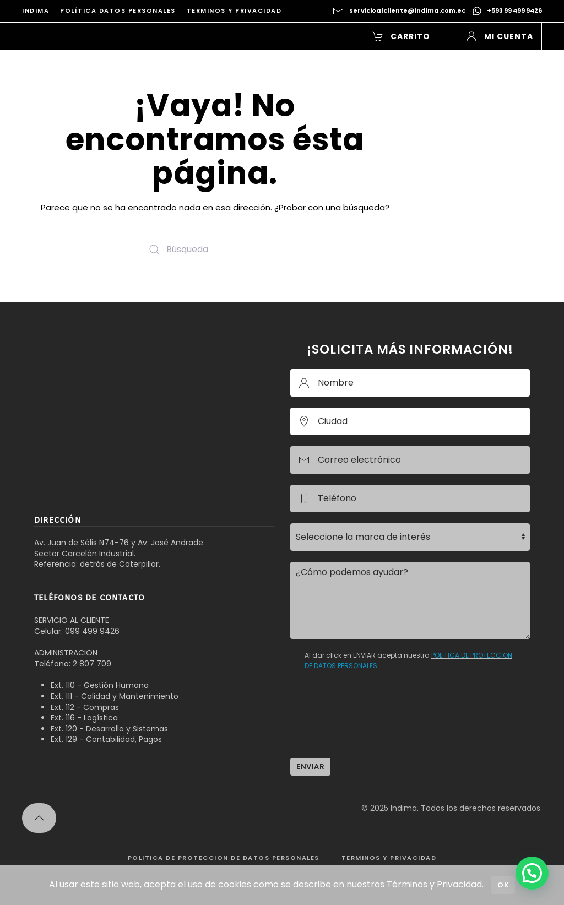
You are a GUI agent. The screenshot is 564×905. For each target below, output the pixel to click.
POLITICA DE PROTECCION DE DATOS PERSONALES (223, 857)
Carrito (401, 36)
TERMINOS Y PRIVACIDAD (389, 857)
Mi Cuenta (500, 36)
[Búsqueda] (215, 249)
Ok (503, 885)
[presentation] (374, 725)
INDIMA (35, 10)
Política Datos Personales (118, 10)
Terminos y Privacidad (234, 10)
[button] (39, 818)
